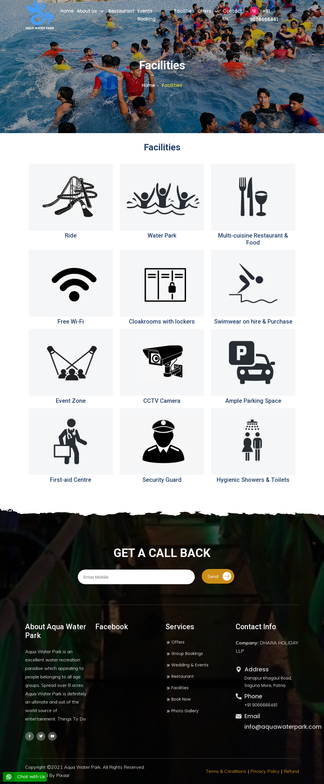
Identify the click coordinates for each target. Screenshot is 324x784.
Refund (291, 771)
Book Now (178, 699)
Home (67, 11)
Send (219, 576)
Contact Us (232, 15)
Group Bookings (184, 654)
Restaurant (121, 11)
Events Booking (146, 15)
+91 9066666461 (264, 15)
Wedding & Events (187, 665)
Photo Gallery (182, 711)
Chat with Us (24, 776)
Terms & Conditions (226, 771)
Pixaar (63, 775)
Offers (205, 11)
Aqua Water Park (82, 767)
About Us (87, 11)
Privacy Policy (265, 771)
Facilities (184, 11)
